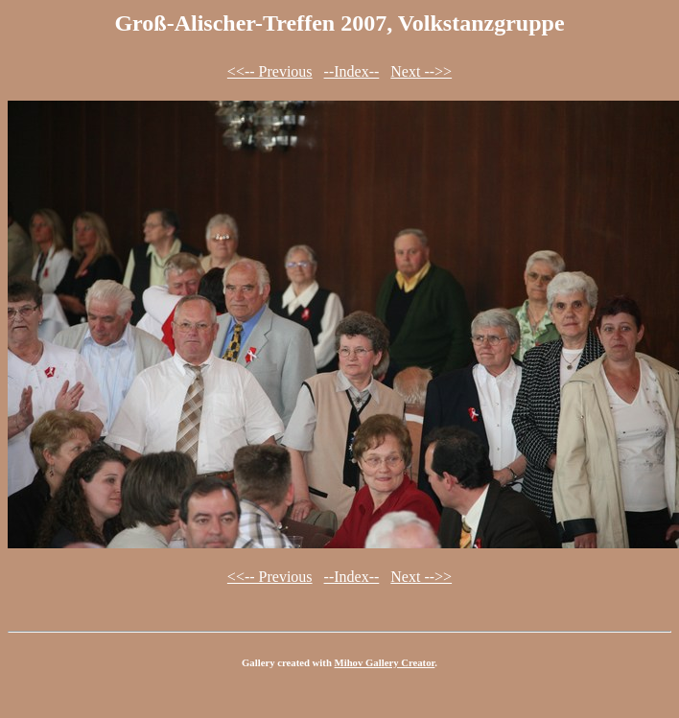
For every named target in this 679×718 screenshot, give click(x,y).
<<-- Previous (270, 71)
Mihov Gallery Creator (385, 662)
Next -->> (421, 71)
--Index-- (352, 71)
